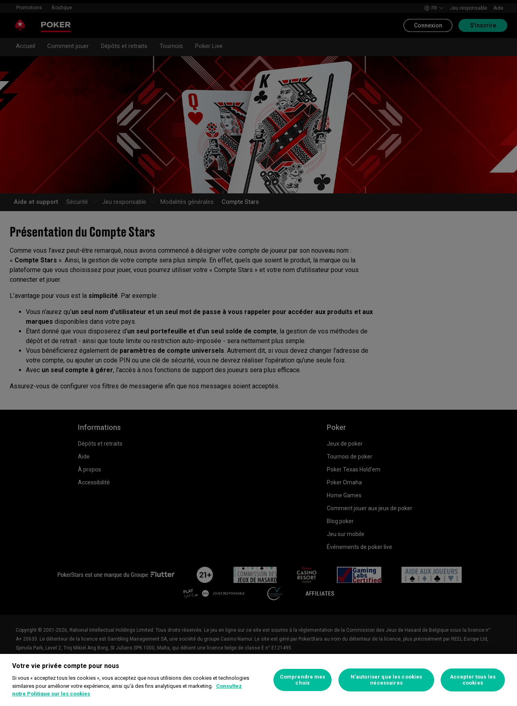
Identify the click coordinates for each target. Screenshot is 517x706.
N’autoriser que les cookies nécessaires (386, 680)
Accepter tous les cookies (473, 680)
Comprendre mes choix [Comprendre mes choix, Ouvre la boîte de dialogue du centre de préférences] (303, 680)
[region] (258, 680)
